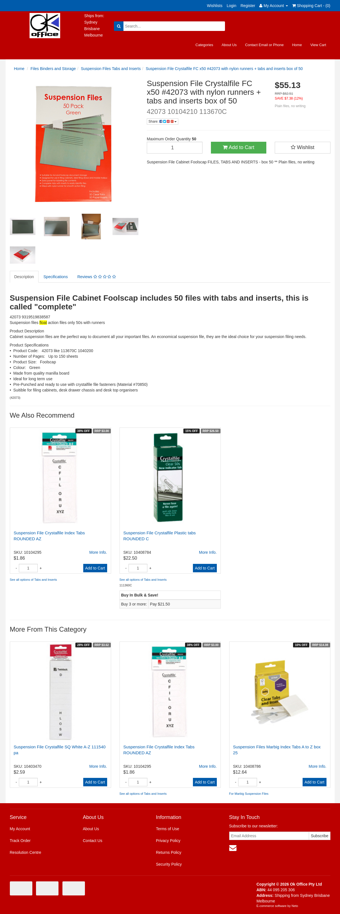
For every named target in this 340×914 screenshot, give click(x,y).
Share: (162, 121)
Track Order (20, 840)
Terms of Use (167, 829)
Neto (295, 906)
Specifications (56, 276)
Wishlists (214, 5)
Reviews (96, 276)
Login (231, 5)
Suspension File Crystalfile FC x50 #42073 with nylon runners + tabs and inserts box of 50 (224, 68)
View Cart (318, 45)
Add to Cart (238, 147)
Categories (204, 45)
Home (297, 45)
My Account (20, 829)
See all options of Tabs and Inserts (33, 579)
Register (247, 5)
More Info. (98, 552)
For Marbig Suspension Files (249, 793)
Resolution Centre (25, 852)
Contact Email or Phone (264, 45)
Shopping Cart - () (311, 5)
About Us (229, 45)
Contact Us (92, 840)
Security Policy (169, 864)
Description (24, 276)
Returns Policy (168, 852)
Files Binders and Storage (53, 68)
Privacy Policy (168, 840)
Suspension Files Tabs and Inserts (111, 68)
